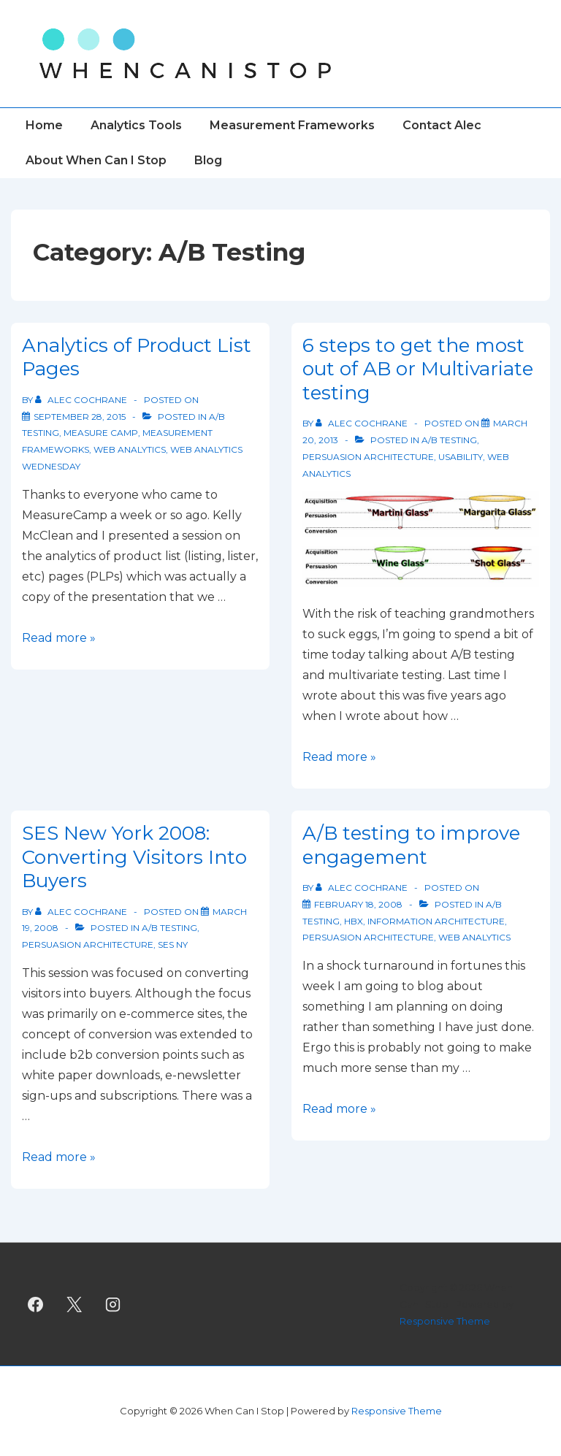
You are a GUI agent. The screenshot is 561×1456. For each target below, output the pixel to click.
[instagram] (113, 1304)
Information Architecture (436, 921)
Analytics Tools (136, 125)
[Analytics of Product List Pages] (80, 416)
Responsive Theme (445, 1321)
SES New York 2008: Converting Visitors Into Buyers (134, 856)
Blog (208, 160)
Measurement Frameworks (292, 125)
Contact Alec (441, 125)
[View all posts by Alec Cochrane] (82, 399)
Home (44, 125)
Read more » (59, 638)
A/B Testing (449, 439)
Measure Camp (101, 432)
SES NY (173, 944)
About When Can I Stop (96, 160)
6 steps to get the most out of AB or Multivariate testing (417, 369)
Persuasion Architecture (368, 456)
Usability (460, 456)
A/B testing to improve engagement (411, 845)
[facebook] (36, 1304)
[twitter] (74, 1304)
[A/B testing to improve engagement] (358, 904)
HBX (353, 921)
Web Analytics (130, 449)
